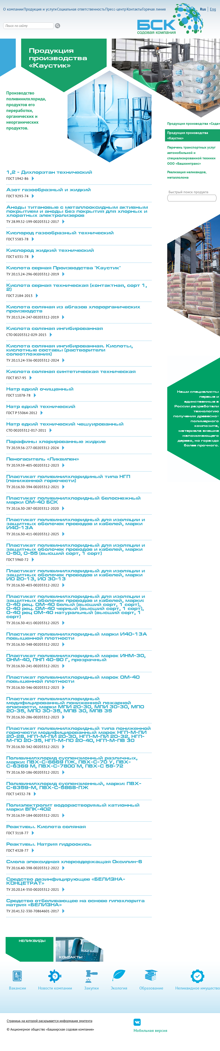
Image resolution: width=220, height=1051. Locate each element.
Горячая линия (154, 9)
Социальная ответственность (81, 9)
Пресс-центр (115, 9)
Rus (203, 9)
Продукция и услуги (40, 9)
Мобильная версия (150, 1030)
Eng (213, 9)
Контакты (134, 9)
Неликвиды (32, 941)
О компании (13, 9)
